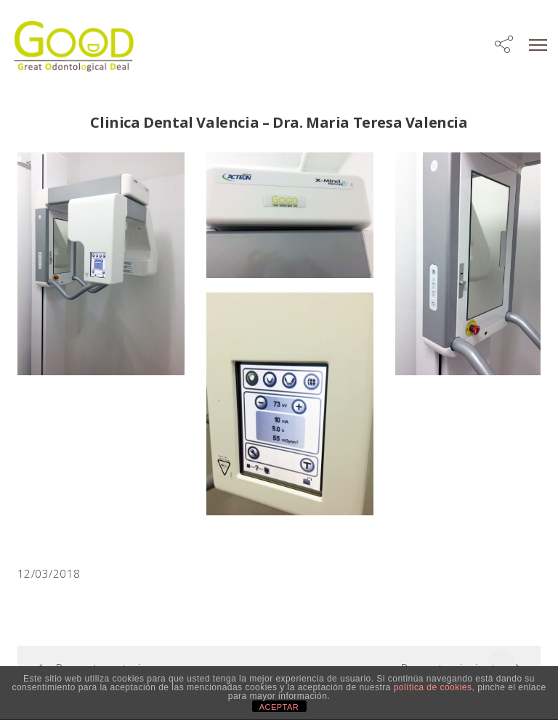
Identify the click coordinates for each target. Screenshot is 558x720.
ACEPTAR (279, 707)
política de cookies (433, 687)
